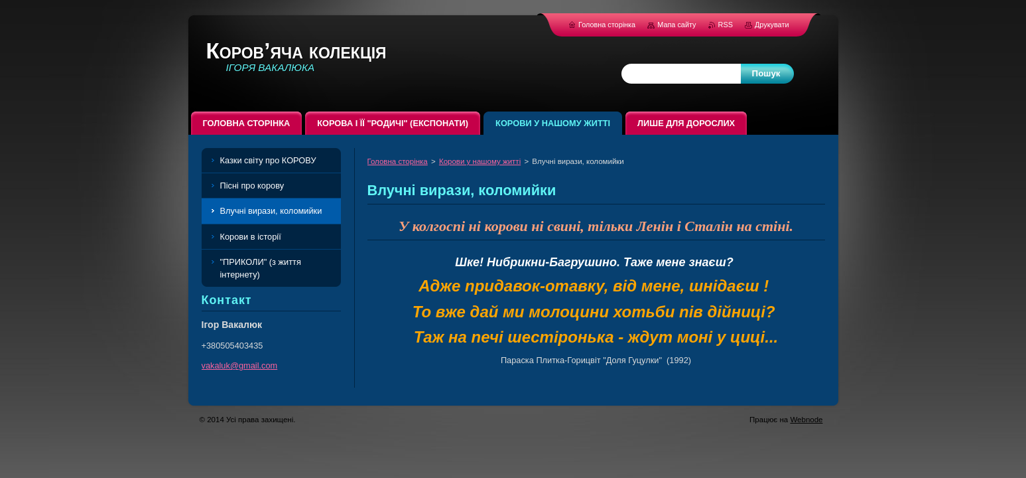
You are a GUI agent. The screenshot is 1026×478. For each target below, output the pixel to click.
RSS (726, 25)
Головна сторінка (397, 161)
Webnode (806, 420)
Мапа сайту (676, 25)
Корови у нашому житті (480, 161)
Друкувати (772, 25)
